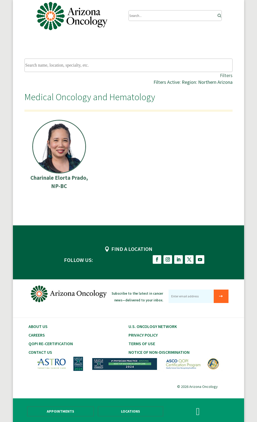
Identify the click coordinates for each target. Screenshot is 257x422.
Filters (226, 75)
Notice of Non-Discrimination (159, 352)
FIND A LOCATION (131, 249)
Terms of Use (141, 343)
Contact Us (40, 352)
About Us (38, 326)
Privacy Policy (143, 335)
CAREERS (36, 335)
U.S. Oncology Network (152, 326)
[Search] (218, 14)
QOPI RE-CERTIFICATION (50, 343)
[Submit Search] (175, 15)
